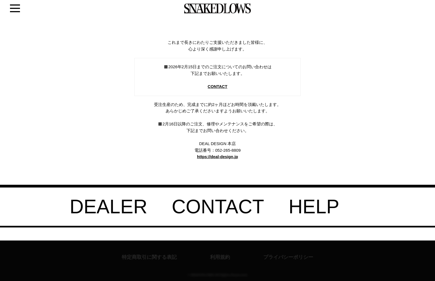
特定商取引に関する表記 (149, 257)
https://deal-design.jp (217, 157)
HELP (314, 206)
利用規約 (220, 257)
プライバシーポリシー (288, 257)
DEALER (108, 206)
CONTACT (217, 86)
